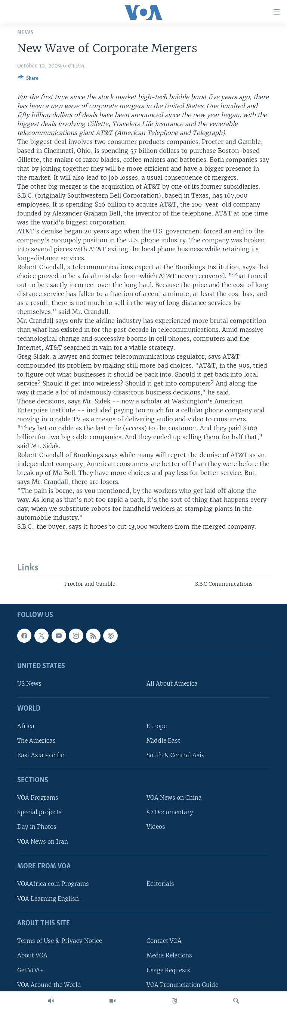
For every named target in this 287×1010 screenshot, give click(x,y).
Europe (156, 726)
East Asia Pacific (40, 755)
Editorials (160, 884)
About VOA (32, 955)
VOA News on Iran (42, 841)
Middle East (163, 741)
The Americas (36, 741)
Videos (155, 827)
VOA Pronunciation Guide (182, 984)
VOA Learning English (48, 898)
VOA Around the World (49, 984)
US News (29, 684)
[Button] (28, 79)
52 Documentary (169, 812)
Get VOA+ (30, 970)
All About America (172, 684)
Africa (25, 726)
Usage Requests (168, 970)
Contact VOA (164, 941)
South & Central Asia (175, 755)
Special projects (39, 812)
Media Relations (169, 955)
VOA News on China (174, 797)
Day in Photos (36, 827)
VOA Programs (37, 797)
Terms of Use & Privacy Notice (59, 941)
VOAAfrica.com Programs (53, 884)
